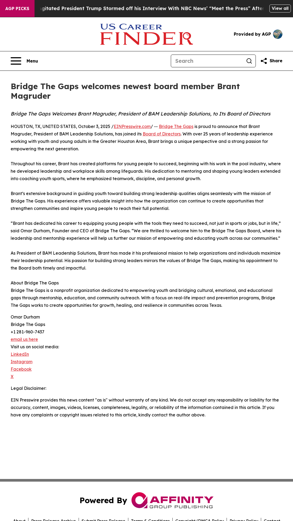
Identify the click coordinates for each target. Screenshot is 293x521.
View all (280, 8)
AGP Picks (17, 8)
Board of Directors (162, 134)
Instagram (21, 361)
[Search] (207, 61)
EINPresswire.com (132, 126)
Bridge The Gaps (176, 126)
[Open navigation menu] (24, 61)
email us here (24, 339)
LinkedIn (20, 354)
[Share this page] (271, 61)
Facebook (21, 369)
